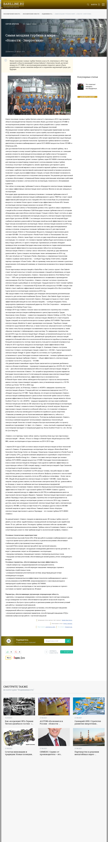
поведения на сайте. (50, 627)
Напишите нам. (68, 627)
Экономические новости (31, 14)
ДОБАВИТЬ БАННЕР (87, 97)
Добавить (51, 652)
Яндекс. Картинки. (67, 623)
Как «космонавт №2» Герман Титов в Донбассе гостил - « (19, 722)
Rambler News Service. (67, 620)
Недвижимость (47, 14)
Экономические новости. (11, 14)
